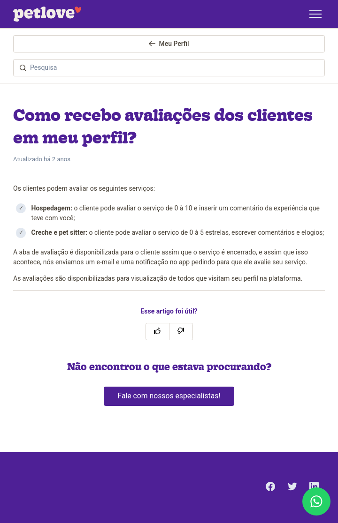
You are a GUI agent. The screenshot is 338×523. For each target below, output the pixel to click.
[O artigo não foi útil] (181, 331)
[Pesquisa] (169, 68)
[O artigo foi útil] (157, 331)
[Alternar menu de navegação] (315, 14)
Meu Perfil (169, 43)
